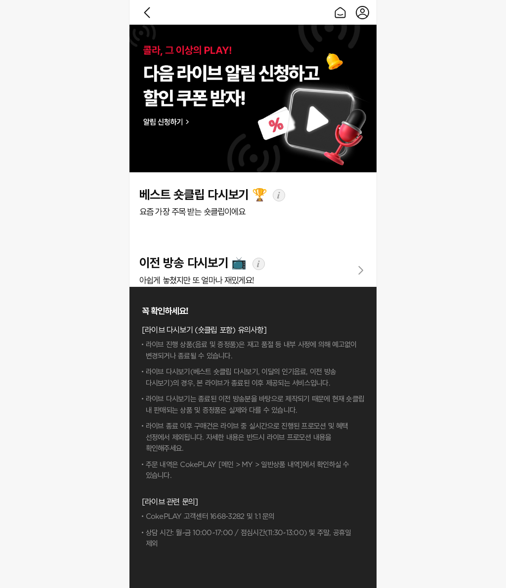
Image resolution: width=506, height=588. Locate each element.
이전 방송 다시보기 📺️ (192, 263)
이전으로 (147, 12)
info (279, 195)
